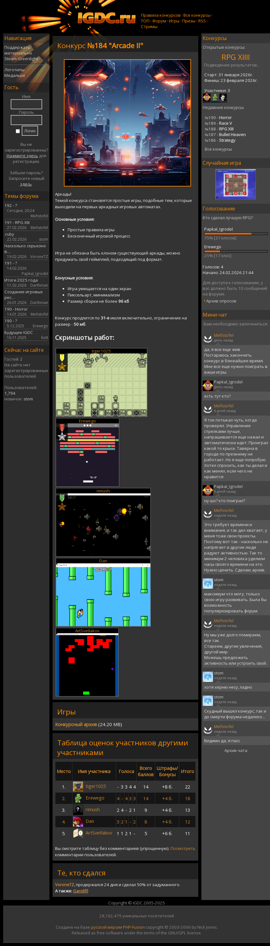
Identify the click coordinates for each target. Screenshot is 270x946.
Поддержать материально (18, 50)
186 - (220, 140)
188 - (219, 129)
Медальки (14, 75)
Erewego (87, 420)
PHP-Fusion (134, 927)
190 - (218, 117)
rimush (103, 490)
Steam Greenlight (21, 58)
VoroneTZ (64, 884)
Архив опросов (221, 301)
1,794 (9, 393)
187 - (225, 134)
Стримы (149, 26)
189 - (218, 123)
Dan (103, 560)
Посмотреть (183, 848)
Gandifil (80, 891)
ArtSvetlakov (87, 630)
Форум (159, 21)
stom (28, 399)
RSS (202, 21)
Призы (188, 21)
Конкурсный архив (76, 724)
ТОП (145, 21)
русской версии (106, 927)
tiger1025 (101, 350)
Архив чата (235, 750)
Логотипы (14, 69)
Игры (174, 21)
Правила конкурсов (161, 15)
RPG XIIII (236, 57)
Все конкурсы (197, 15)
